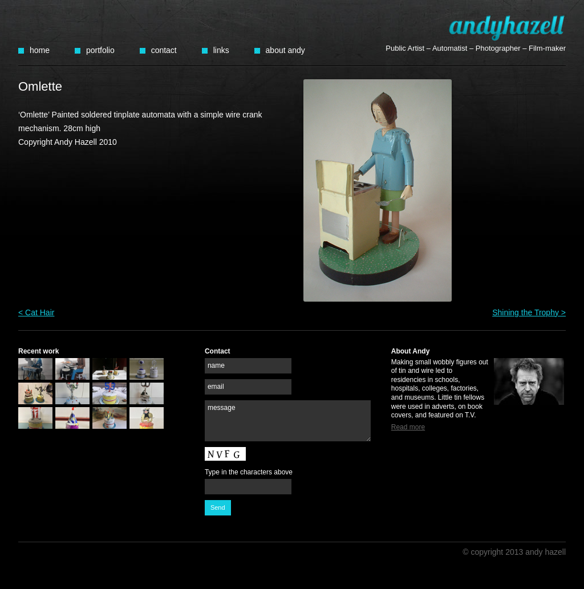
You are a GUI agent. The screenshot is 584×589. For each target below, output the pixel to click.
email (216, 387)
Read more (408, 427)
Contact (164, 50)
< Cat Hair (36, 312)
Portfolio (100, 50)
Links (221, 50)
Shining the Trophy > (529, 312)
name (216, 365)
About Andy (285, 50)
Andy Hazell (507, 28)
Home (40, 50)
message (222, 408)
